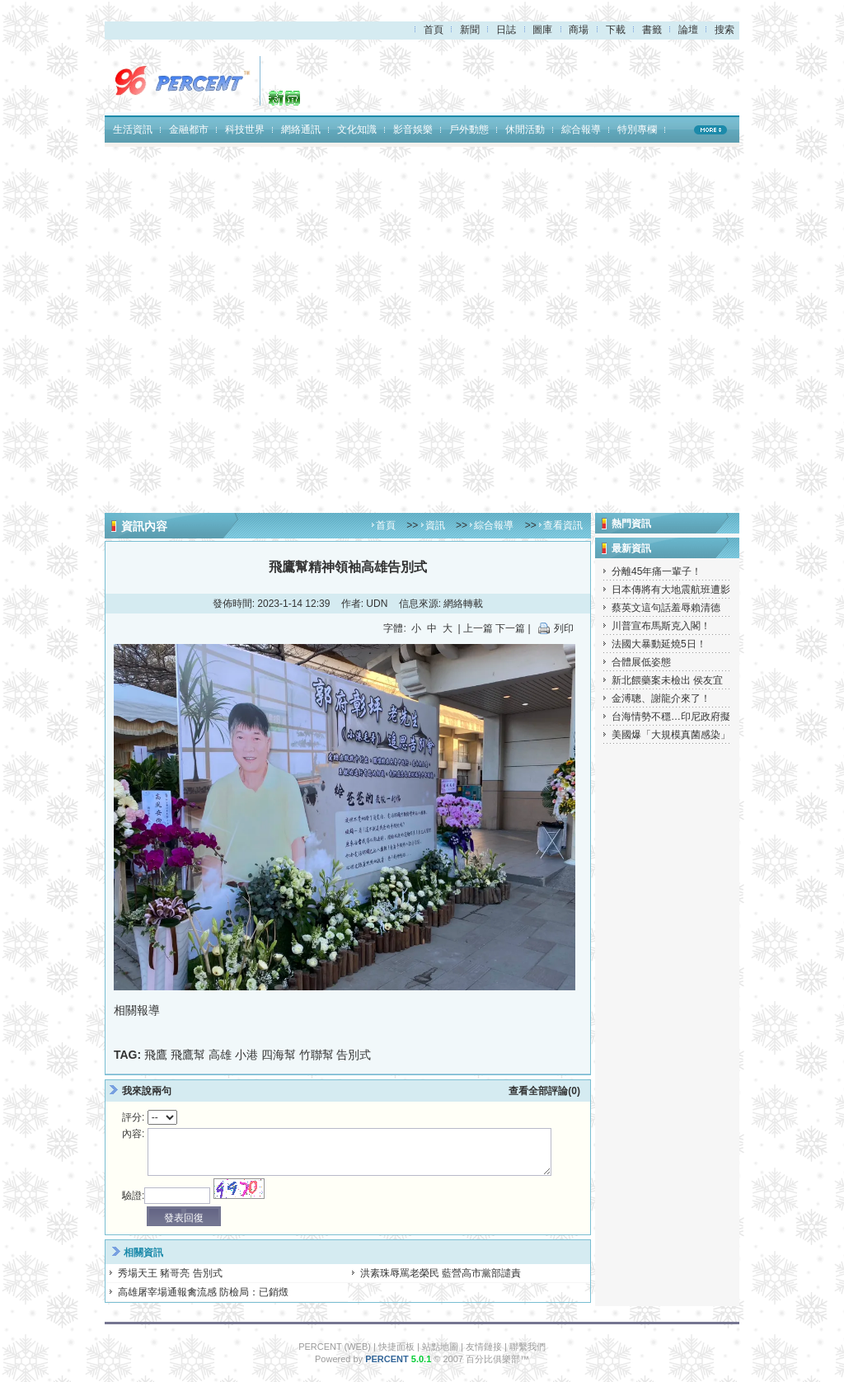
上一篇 (478, 628)
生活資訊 (132, 129)
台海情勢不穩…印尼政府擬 (671, 716)
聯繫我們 (527, 1346)
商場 (578, 29)
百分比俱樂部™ (497, 1359)
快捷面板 (396, 1346)
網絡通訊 (301, 129)
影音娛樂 (413, 129)
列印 (564, 628)
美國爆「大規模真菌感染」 (671, 734)
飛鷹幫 (188, 1054)
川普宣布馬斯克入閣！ (661, 626)
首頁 (433, 29)
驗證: (133, 1195)
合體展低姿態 (641, 662)
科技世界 (245, 129)
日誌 (506, 29)
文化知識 (357, 129)
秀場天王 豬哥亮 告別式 (170, 1273)
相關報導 (137, 1010)
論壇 (688, 29)
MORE (710, 130)
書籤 (652, 29)
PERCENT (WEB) (334, 1346)
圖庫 (542, 29)
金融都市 (189, 129)
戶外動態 (469, 129)
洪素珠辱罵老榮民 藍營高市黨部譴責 (440, 1273)
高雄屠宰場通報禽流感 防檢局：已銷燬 (203, 1292)
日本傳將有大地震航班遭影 (671, 589)
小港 (246, 1054)
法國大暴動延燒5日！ (659, 644)
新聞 (470, 29)
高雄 (220, 1054)
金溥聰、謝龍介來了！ (661, 698)
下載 (616, 29)
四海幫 (278, 1054)
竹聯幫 (316, 1054)
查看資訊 (563, 525)
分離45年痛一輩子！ (656, 571)
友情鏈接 (484, 1346)
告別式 (353, 1054)
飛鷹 (155, 1054)
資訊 (435, 525)
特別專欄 (637, 129)
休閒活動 (525, 129)
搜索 (724, 29)
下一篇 (510, 628)
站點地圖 (440, 1346)
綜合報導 (581, 129)
